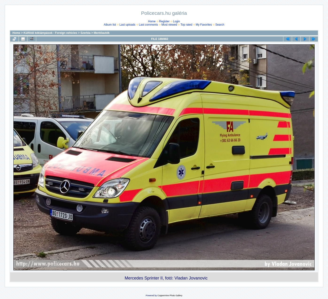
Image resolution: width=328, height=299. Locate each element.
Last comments (148, 24)
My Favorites (204, 24)
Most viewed (169, 24)
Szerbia (85, 33)
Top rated (186, 24)
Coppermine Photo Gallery (169, 295)
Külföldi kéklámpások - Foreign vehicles (50, 33)
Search (219, 24)
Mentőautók (101, 33)
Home (152, 21)
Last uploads (127, 24)
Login (176, 21)
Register (164, 21)
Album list (110, 24)
